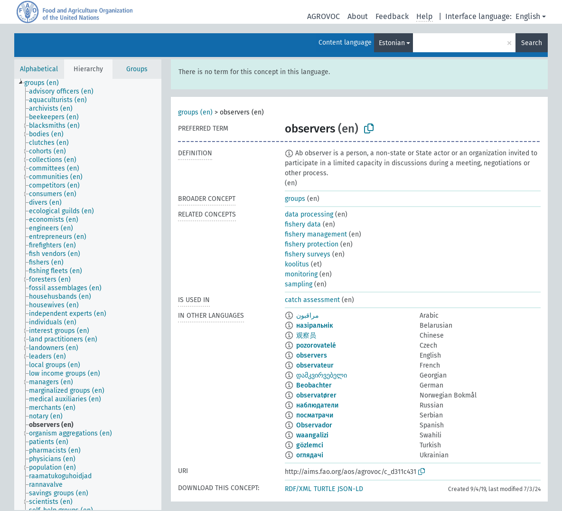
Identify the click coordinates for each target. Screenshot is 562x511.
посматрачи (314, 415)
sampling (298, 284)
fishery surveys (307, 254)
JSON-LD (350, 489)
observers (311, 355)
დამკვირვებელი (321, 375)
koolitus (297, 264)
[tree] (87, 294)
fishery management (316, 234)
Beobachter (314, 385)
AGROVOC (323, 16)
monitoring (301, 274)
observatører (316, 395)
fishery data (303, 224)
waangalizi (312, 435)
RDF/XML (298, 489)
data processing (309, 214)
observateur (315, 365)
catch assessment (312, 300)
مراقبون (307, 316)
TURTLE (324, 489)
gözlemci (309, 445)
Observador (314, 425)
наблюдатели (317, 405)
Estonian (392, 43)
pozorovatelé (316, 345)
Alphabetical (39, 69)
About (357, 16)
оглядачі (309, 455)
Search (531, 43)
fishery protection (311, 244)
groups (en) (195, 112)
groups (295, 199)
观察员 (306, 335)
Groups (137, 69)
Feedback (392, 16)
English (527, 16)
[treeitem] (45, 83)
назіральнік (314, 326)
